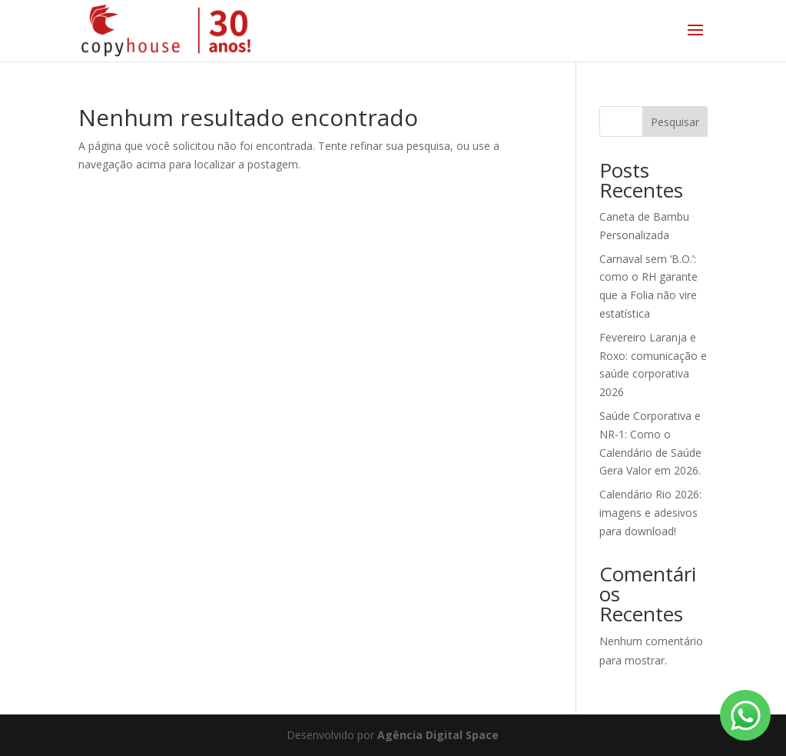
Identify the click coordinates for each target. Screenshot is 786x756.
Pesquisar (675, 122)
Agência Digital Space (438, 735)
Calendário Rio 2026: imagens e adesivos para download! (650, 512)
